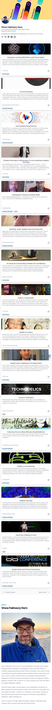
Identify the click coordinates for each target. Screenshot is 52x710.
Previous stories (9, 592)
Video (15, 211)
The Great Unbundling (26, 91)
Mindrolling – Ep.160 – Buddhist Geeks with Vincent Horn (26, 229)
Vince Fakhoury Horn (11, 27)
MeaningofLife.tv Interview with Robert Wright (26, 195)
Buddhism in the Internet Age (26, 466)
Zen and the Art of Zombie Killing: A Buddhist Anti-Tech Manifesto (26, 263)
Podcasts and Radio (7, 108)
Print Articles (5, 74)
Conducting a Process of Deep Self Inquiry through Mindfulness (26, 432)
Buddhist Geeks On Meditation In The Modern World (26, 363)
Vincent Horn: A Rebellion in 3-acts (26, 535)
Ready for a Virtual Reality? (26, 298)
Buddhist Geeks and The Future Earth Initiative (26, 569)
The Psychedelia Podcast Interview (26, 126)
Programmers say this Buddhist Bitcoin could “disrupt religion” (26, 57)
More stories (44, 592)
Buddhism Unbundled (26, 500)
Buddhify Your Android (26, 332)
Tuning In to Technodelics (26, 397)
